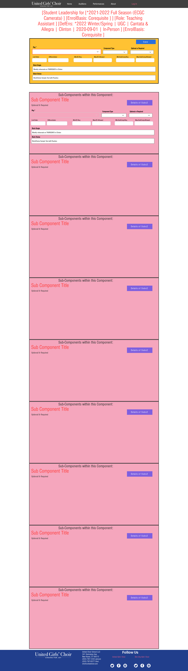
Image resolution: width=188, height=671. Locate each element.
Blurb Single (37, 65)
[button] (113, 4)
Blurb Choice (37, 74)
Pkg (34, 47)
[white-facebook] (118, 665)
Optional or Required (137, 48)
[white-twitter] (112, 665)
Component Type (109, 48)
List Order (36, 57)
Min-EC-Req (78, 57)
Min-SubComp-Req (122, 57)
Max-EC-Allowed (99, 57)
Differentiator (53, 57)
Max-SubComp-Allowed (144, 57)
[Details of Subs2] (139, 102)
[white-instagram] (125, 665)
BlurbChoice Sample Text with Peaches (94, 77)
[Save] (146, 42)
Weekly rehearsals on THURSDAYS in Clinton (94, 69)
